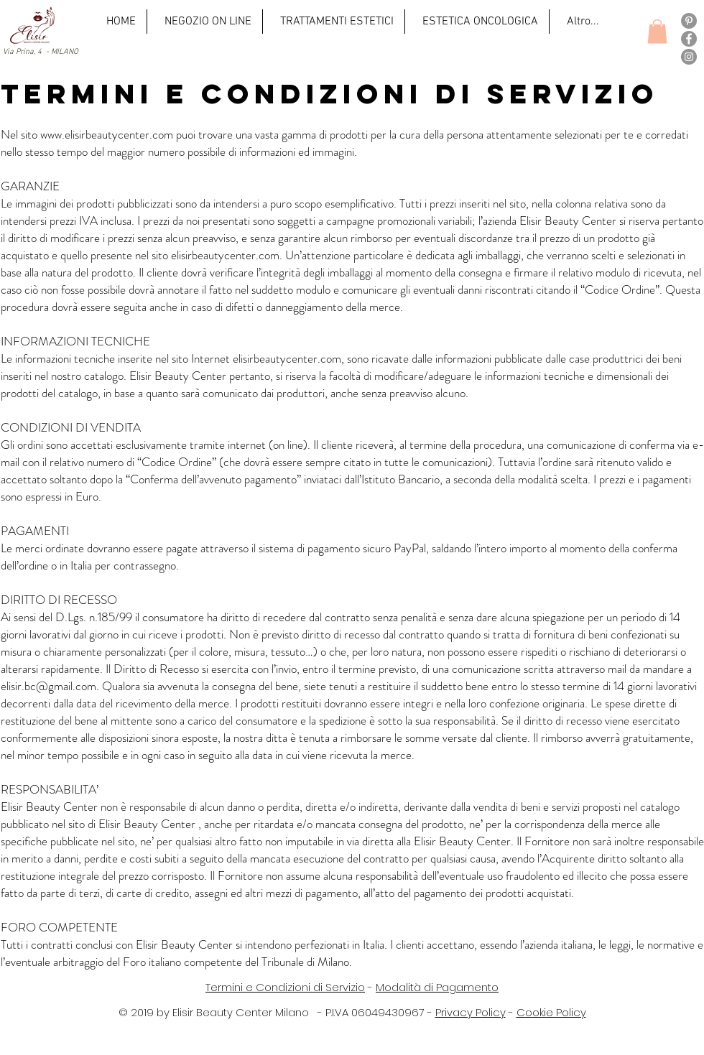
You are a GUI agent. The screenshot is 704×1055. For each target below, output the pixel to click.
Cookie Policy (551, 1012)
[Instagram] (689, 57)
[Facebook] (689, 39)
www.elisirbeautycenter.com (106, 134)
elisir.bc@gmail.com (48, 685)
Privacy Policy (470, 1012)
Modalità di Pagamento (437, 987)
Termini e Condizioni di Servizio (285, 987)
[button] (657, 31)
